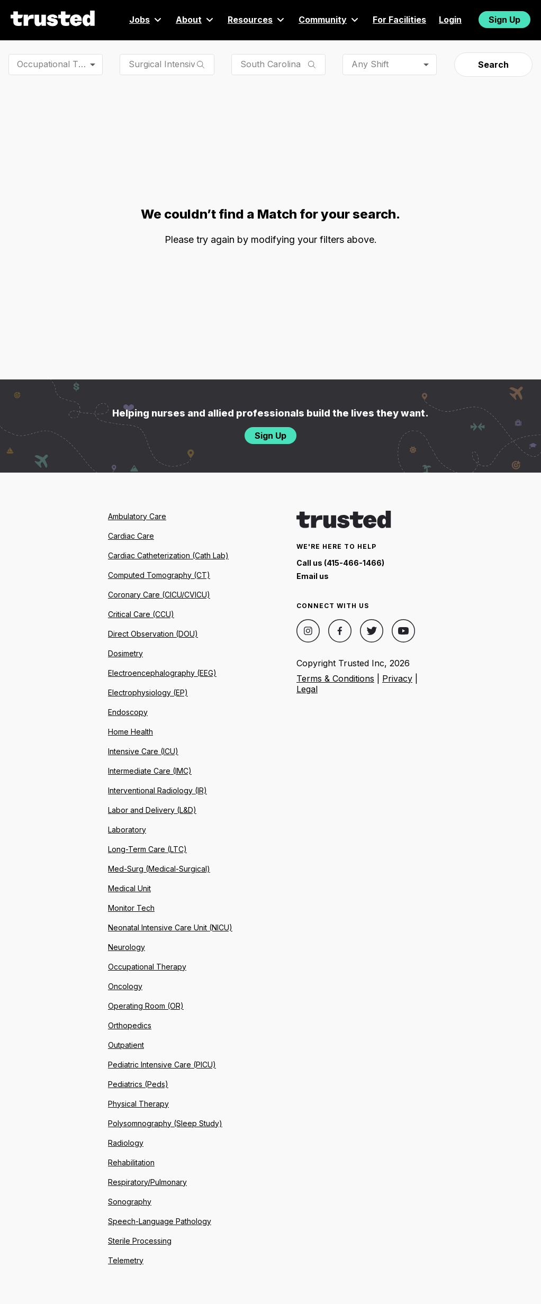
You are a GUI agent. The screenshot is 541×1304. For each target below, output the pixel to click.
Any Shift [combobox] (370, 64)
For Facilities (399, 19)
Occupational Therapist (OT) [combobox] (60, 64)
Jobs (146, 19)
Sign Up (504, 19)
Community (329, 19)
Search (493, 64)
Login (450, 19)
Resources (257, 19)
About (195, 19)
